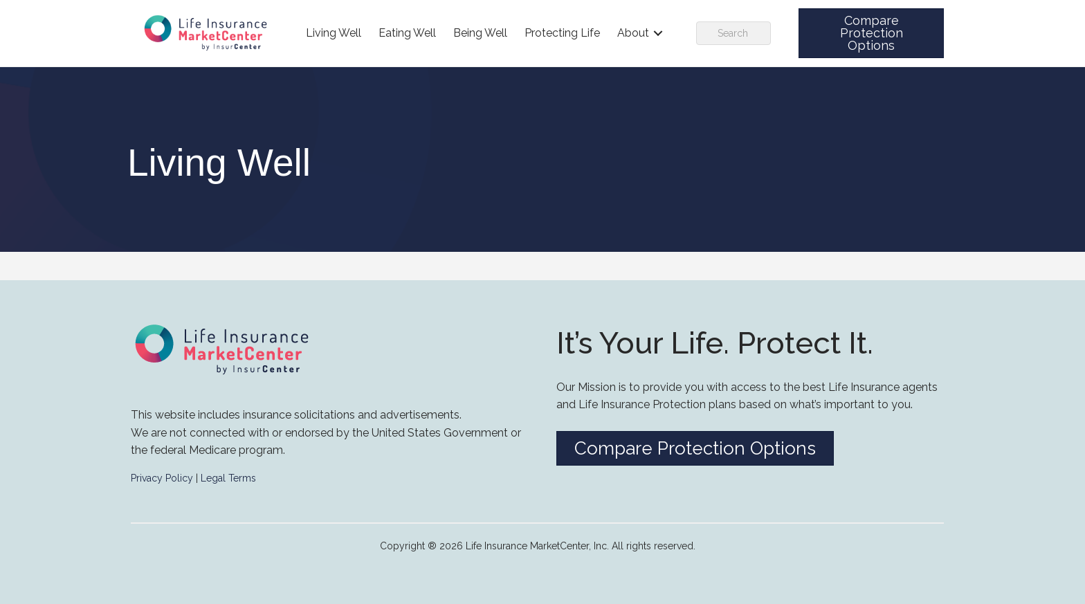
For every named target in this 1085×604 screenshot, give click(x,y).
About (633, 32)
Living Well (333, 32)
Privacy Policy (162, 478)
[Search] (733, 33)
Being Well (480, 32)
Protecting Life (562, 32)
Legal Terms (228, 478)
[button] (871, 33)
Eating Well (407, 32)
